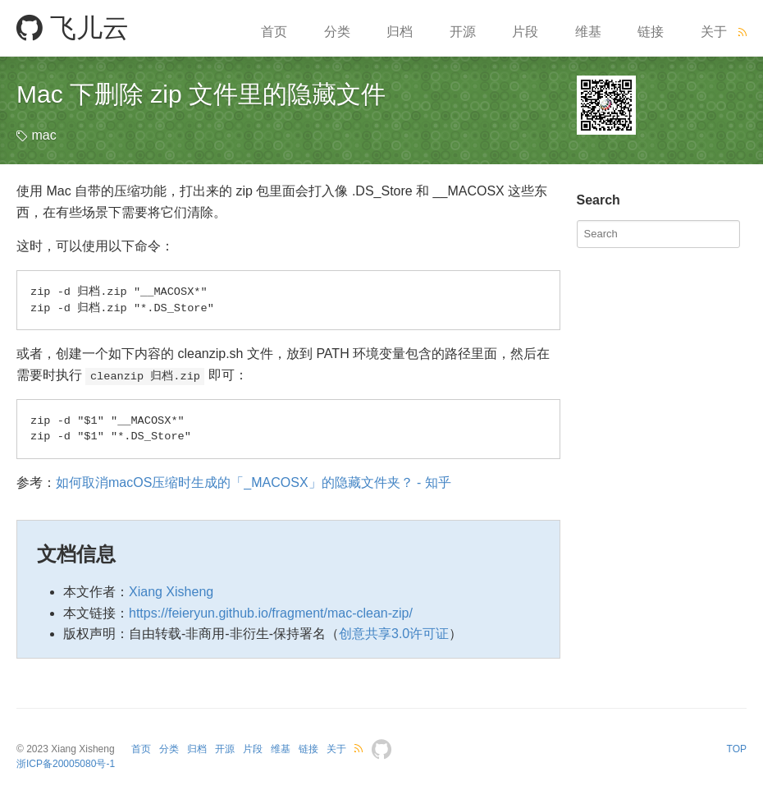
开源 (463, 32)
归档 (399, 32)
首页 (274, 32)
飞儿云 (72, 28)
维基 (588, 32)
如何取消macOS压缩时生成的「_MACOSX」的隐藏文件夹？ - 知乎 (253, 482)
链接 (650, 32)
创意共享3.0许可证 (394, 634)
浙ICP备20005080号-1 (65, 764)
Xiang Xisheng (171, 592)
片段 (525, 32)
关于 (714, 32)
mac (43, 135)
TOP (737, 749)
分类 (337, 32)
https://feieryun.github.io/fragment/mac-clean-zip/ (271, 613)
